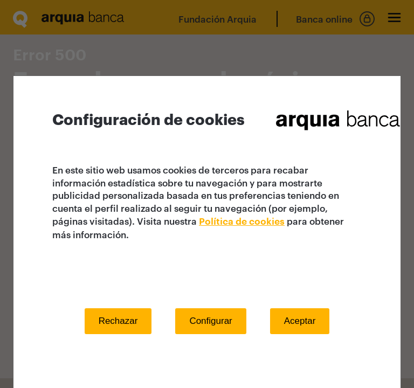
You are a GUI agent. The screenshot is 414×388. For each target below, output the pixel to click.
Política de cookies (242, 221)
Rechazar (118, 321)
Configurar (210, 321)
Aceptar (300, 321)
